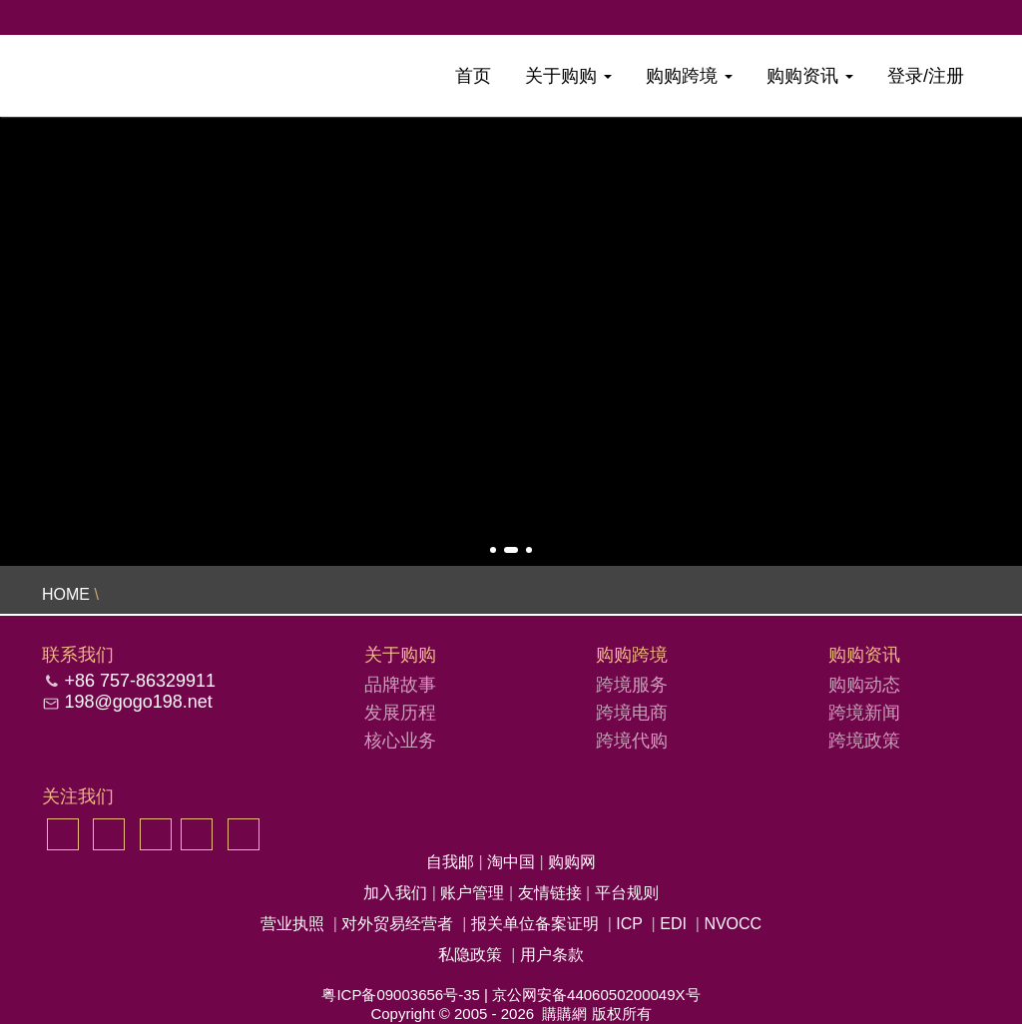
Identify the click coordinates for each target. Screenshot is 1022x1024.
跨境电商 (632, 713)
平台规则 (627, 892)
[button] (493, 550)
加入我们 (397, 892)
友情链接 (552, 892)
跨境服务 (632, 685)
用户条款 (552, 954)
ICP (629, 923)
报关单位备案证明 (535, 923)
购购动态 (864, 685)
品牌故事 (400, 685)
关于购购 (568, 76)
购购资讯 (809, 76)
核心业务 (400, 741)
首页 (473, 76)
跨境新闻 (864, 713)
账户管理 (474, 892)
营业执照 (292, 923)
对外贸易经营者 (397, 923)
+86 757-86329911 (140, 681)
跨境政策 (864, 741)
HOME (66, 594)
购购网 (572, 861)
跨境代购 (632, 741)
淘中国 (513, 861)
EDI (673, 923)
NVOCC (733, 923)
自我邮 (452, 861)
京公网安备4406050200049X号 (596, 994)
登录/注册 (925, 76)
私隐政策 (470, 954)
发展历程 (400, 713)
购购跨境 (689, 76)
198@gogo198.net (138, 702)
